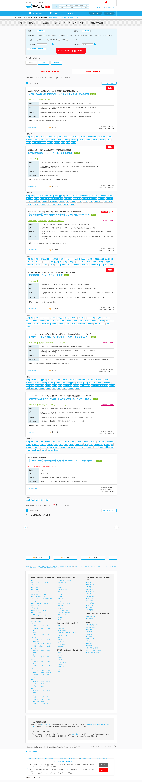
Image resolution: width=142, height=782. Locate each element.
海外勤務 (52, 318)
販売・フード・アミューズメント (41, 582)
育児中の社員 (108, 201)
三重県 (36, 663)
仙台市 (36, 630)
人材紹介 (60, 660)
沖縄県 (42, 701)
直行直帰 (97, 323)
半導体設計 (44, 259)
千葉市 (36, 643)
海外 (86, 7)
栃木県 (42, 634)
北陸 (86, 5)
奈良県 (42, 672)
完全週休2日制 (61, 642)
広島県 (36, 683)
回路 (37, 136)
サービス (60, 594)
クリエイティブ (36, 601)
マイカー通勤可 (62, 644)
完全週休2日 (102, 195)
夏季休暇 (88, 139)
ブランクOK (85, 264)
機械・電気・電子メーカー (64, 582)
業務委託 (60, 657)
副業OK (60, 637)
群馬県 (48, 634)
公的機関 (60, 617)
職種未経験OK (91, 616)
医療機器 (33, 379)
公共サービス (35, 605)
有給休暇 (95, 139)
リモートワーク (96, 385)
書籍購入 (28, 323)
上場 (33, 142)
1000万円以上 (91, 598)
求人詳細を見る (33, 127)
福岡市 (36, 704)
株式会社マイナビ (46, 724)
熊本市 (48, 704)
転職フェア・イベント (79, 13)
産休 (74, 198)
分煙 (47, 139)
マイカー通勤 (101, 136)
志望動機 (89, 632)
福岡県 (36, 697)
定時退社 (74, 318)
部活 (27, 388)
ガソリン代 (80, 262)
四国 (76, 7)
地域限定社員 (94, 264)
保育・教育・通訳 (36, 612)
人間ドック (101, 198)
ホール (42, 136)
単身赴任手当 (92, 198)
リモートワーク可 (62, 635)
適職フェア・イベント (93, 634)
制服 (81, 321)
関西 (67, 7)
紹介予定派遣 (61, 666)
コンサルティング (62, 608)
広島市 (42, 686)
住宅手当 (87, 321)
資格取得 (43, 198)
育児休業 (53, 139)
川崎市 (41, 646)
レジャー (60, 596)
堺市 (48, 674)
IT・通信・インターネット (64, 580)
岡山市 (36, 686)
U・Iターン (29, 139)
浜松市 (42, 666)
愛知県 (48, 661)
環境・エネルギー (62, 615)
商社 (59, 592)
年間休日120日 (41, 142)
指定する (41, 30)
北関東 (71, 5)
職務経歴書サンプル (92, 625)
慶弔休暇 (57, 142)
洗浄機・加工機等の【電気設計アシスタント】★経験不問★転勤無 (58, 94)
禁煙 (42, 139)
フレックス (94, 195)
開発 (32, 136)
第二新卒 (83, 136)
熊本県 (36, 699)
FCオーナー (61, 669)
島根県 (42, 681)
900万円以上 (90, 596)
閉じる (103, 764)
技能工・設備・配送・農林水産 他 (41, 603)
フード (59, 601)
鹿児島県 (36, 701)
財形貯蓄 (73, 139)
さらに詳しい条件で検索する (37, 48)
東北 (55, 6)
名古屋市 (49, 666)
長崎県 (48, 697)
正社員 (108, 139)
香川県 (42, 690)
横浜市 (36, 646)
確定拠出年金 (107, 382)
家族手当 (80, 139)
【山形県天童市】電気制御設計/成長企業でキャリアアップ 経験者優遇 (61, 460)
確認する (103, 770)
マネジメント (74, 195)
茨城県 (36, 634)
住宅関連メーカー (62, 587)
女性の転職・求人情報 (93, 652)
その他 (59, 619)
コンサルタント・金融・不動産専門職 (42, 599)
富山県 (36, 657)
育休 (79, 198)
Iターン (36, 139)
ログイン (106, 5)
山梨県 (42, 650)
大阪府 (48, 670)
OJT (32, 385)
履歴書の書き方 (91, 627)
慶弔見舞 (28, 204)
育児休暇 (49, 142)
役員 (59, 671)
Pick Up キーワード (39, 758)
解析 (62, 195)
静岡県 (42, 661)
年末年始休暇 (53, 201)
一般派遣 (60, 664)
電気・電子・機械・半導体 (39, 594)
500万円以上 (90, 587)
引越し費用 (36, 204)
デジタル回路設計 (54, 259)
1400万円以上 (91, 607)
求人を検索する (38, 13)
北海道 (61, 5)
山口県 (42, 683)
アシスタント (67, 136)
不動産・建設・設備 (63, 610)
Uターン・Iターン (92, 638)
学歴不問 (65, 379)
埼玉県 (72, 204)
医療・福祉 (35, 585)
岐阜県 (36, 661)
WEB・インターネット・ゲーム (40, 615)
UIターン (37, 382)
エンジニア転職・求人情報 (94, 650)
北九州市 (43, 704)
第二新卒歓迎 (61, 628)
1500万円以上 (91, 610)
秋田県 (36, 628)
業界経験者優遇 (92, 136)
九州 (81, 7)
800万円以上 (90, 594)
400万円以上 (90, 584)
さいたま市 (42, 643)
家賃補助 (50, 198)
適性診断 (89, 636)
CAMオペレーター (51, 136)
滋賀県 (36, 670)
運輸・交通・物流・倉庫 (64, 612)
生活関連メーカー (62, 589)
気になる (109, 13)
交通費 (109, 136)
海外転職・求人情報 (92, 648)
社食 (107, 321)
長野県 (48, 650)
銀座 (27, 136)
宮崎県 (48, 699)
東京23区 (49, 643)
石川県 (42, 657)
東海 (62, 7)
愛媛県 (48, 690)
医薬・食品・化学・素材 (38, 596)
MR (32, 441)
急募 (76, 259)
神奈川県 (66, 204)
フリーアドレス (85, 385)
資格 (88, 641)
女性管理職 (68, 198)
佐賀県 (42, 697)
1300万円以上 (91, 605)
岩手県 (42, 626)
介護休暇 (66, 139)
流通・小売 (60, 599)
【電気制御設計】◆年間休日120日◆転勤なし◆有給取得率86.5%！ (59, 214)
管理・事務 (35, 608)
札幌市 (39, 621)
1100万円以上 (91, 600)
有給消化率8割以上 (63, 630)
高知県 (36, 692)
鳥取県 (36, 681)
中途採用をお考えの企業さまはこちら (107, 8)
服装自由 (67, 318)
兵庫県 (36, 672)
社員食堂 (101, 262)
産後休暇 (79, 382)
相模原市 (49, 646)
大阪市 (42, 674)
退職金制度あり (62, 646)
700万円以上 (90, 591)
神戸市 (36, 677)
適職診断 (89, 645)
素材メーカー (61, 585)
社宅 (39, 201)
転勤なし (75, 136)
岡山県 (48, 681)
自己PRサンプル (91, 629)
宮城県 (48, 626)
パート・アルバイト (63, 662)
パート (28, 142)
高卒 (63, 142)
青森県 (36, 626)
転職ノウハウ (58, 13)
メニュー (113, 5)
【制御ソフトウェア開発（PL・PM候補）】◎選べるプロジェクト (58, 337)
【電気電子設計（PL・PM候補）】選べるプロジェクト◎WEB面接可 (59, 399)
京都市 (36, 674)
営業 (32, 195)
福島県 (48, 628)
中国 (72, 7)
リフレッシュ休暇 (31, 201)
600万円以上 (90, 589)
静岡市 (36, 666)
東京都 (59, 204)
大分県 (42, 699)
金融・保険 (60, 605)
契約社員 (60, 655)
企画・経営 (35, 587)
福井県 (48, 657)
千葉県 (41, 639)
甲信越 (81, 5)
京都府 (42, 670)
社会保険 (102, 139)
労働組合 (62, 201)
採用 (60, 136)
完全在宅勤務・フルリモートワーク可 (67, 632)
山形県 (73, 142)
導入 (39, 379)
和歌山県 (49, 672)
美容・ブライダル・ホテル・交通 (41, 610)
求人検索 (29, 758)
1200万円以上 (91, 603)
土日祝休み (36, 323)
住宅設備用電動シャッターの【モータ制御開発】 (50, 153)
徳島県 (36, 690)
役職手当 (88, 262)
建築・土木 (35, 589)
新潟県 (36, 650)
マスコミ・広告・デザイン (64, 603)
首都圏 (76, 5)
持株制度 (104, 385)
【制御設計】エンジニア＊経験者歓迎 (45, 275)
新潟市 (36, 652)
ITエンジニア (39, 195)
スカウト (95, 13)
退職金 (59, 139)
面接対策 (89, 643)
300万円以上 (90, 582)
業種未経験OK (91, 618)
